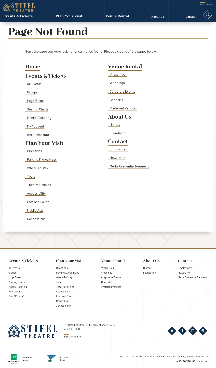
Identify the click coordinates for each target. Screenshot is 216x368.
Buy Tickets (206, 4)
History (115, 124)
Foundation (118, 133)
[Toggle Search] (207, 15)
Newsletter (118, 158)
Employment (119, 149)
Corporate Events (122, 91)
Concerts (116, 100)
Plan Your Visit (69, 17)
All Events (34, 84)
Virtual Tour (118, 74)
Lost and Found (38, 202)
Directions (34, 151)
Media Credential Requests (129, 166)
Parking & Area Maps (42, 159)
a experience (192, 360)
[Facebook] (182, 331)
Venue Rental (117, 17)
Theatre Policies (39, 185)
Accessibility (36, 193)
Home (32, 66)
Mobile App (35, 210)
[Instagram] (193, 331)
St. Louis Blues (70, 358)
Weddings (117, 83)
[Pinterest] (203, 331)
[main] (108, 136)
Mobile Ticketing (39, 118)
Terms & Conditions (166, 356)
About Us (157, 17)
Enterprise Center (31, 358)
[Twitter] (172, 331)
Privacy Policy (185, 356)
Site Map (149, 356)
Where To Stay (37, 168)
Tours (31, 176)
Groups (32, 92)
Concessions (36, 219)
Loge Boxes (35, 101)
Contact (191, 17)
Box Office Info (38, 135)
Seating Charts (38, 109)
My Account (35, 126)
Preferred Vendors (123, 108)
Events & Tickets (18, 17)
